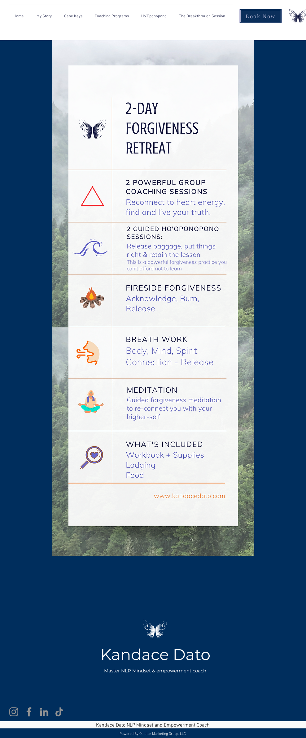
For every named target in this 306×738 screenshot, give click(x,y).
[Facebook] (29, 712)
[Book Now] (260, 16)
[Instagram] (14, 712)
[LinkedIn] (44, 712)
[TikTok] (59, 712)
